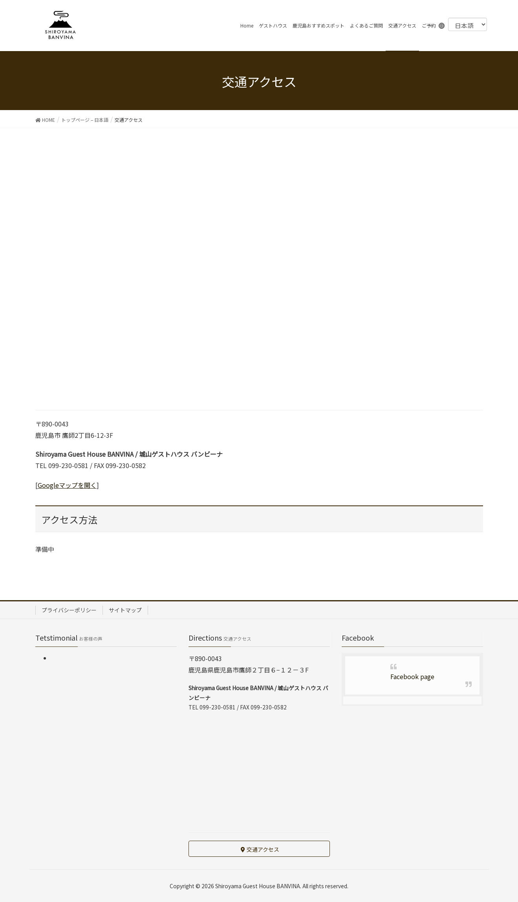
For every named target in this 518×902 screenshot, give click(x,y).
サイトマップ (125, 610)
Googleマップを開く (67, 485)
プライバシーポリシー (69, 610)
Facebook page (412, 676)
